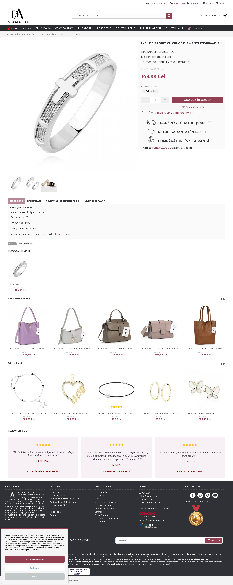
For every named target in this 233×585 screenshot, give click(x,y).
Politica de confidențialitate (63, 502)
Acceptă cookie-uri (35, 559)
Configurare (34, 568)
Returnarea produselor (105, 502)
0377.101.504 (144, 493)
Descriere (16, 201)
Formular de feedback (105, 508)
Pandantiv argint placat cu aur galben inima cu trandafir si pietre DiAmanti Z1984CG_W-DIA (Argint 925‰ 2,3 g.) (73, 413)
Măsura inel (150, 86)
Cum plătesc (100, 495)
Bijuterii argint (16, 363)
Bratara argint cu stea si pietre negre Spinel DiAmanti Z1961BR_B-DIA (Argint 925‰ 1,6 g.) (29, 413)
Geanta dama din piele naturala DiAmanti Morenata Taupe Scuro (117, 349)
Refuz (34, 576)
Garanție (98, 512)
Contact (54, 515)
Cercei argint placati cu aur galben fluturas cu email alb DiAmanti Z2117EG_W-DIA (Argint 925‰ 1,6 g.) (205, 413)
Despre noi (55, 492)
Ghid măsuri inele (102, 515)
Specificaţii (34, 201)
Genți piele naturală (19, 298)
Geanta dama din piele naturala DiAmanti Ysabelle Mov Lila (29, 349)
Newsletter (99, 521)
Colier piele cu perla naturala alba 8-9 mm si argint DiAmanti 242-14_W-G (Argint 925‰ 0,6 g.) (117, 413)
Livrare (97, 498)
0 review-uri (163, 112)
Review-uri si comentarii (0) (63, 201)
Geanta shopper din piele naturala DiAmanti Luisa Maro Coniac (205, 349)
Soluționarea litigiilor (60, 505)
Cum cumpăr (100, 492)
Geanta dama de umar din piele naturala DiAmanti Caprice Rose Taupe (161, 349)
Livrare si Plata (95, 201)
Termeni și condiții (58, 495)
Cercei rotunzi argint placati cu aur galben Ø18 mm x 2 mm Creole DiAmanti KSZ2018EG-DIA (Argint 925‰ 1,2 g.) (161, 413)
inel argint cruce (25, 244)
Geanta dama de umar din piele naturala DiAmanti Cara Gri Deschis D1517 (73, 349)
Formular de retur (102, 505)
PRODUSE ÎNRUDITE (19, 250)
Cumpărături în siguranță (106, 518)
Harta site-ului (56, 512)
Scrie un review (183, 112)
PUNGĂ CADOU (160, 148)
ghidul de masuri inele (65, 234)
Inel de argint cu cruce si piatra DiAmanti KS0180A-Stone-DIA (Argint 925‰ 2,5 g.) (21, 284)
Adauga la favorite (195, 107)
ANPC (52, 508)
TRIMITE (213, 540)
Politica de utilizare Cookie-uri (64, 498)
